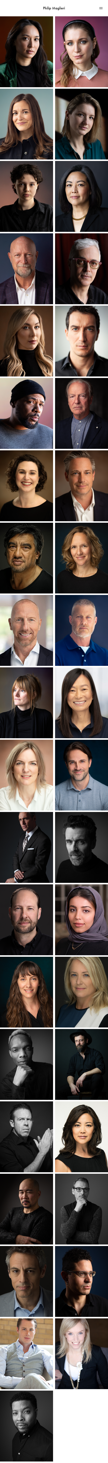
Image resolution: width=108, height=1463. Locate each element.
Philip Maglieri (54, 8)
